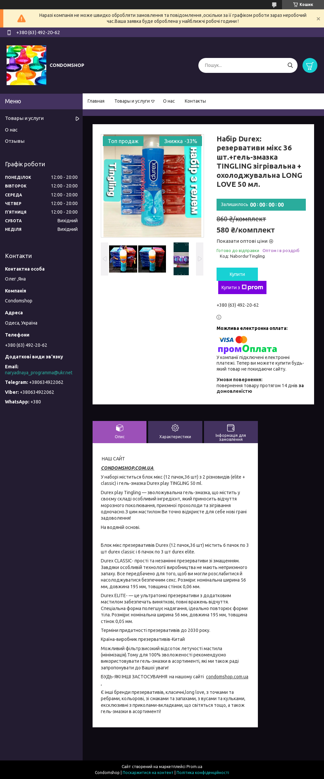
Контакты (195, 101)
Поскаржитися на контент (148, 772)
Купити (237, 274)
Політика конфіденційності (203, 772)
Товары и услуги (132, 101)
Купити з (242, 287)
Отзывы (14, 141)
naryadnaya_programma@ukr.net (38, 372)
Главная (96, 101)
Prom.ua (194, 766)
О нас (169, 101)
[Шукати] (290, 65)
